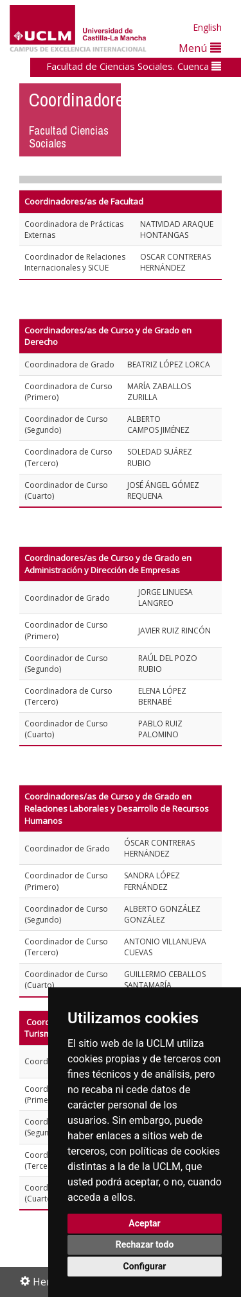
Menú (200, 47)
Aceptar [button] (145, 1223)
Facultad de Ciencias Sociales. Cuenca (133, 66)
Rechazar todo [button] (145, 1244)
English (207, 27)
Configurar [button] (144, 1266)
